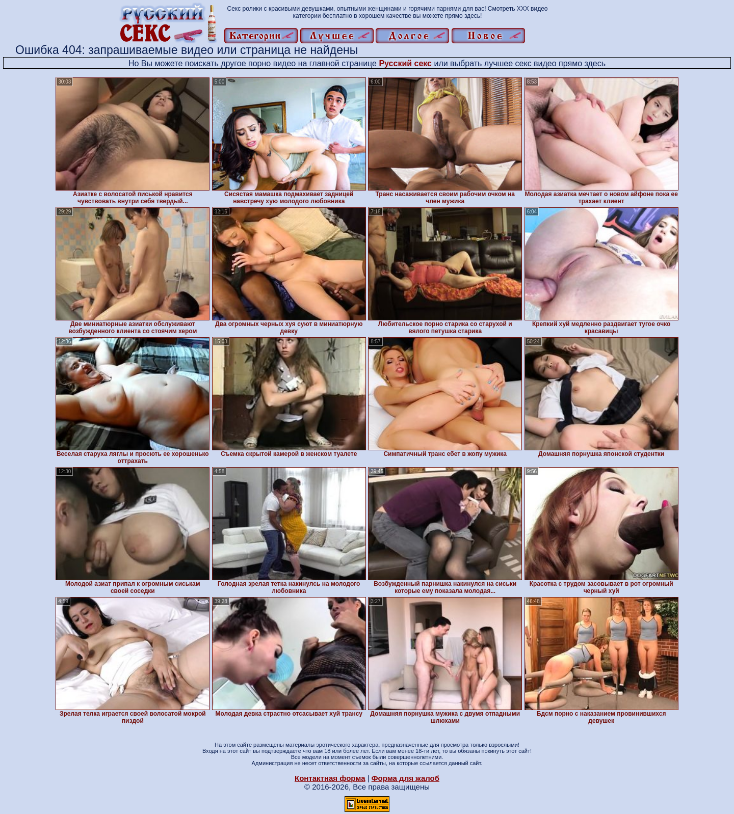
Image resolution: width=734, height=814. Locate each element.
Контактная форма (330, 778)
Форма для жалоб (405, 778)
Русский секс (405, 63)
